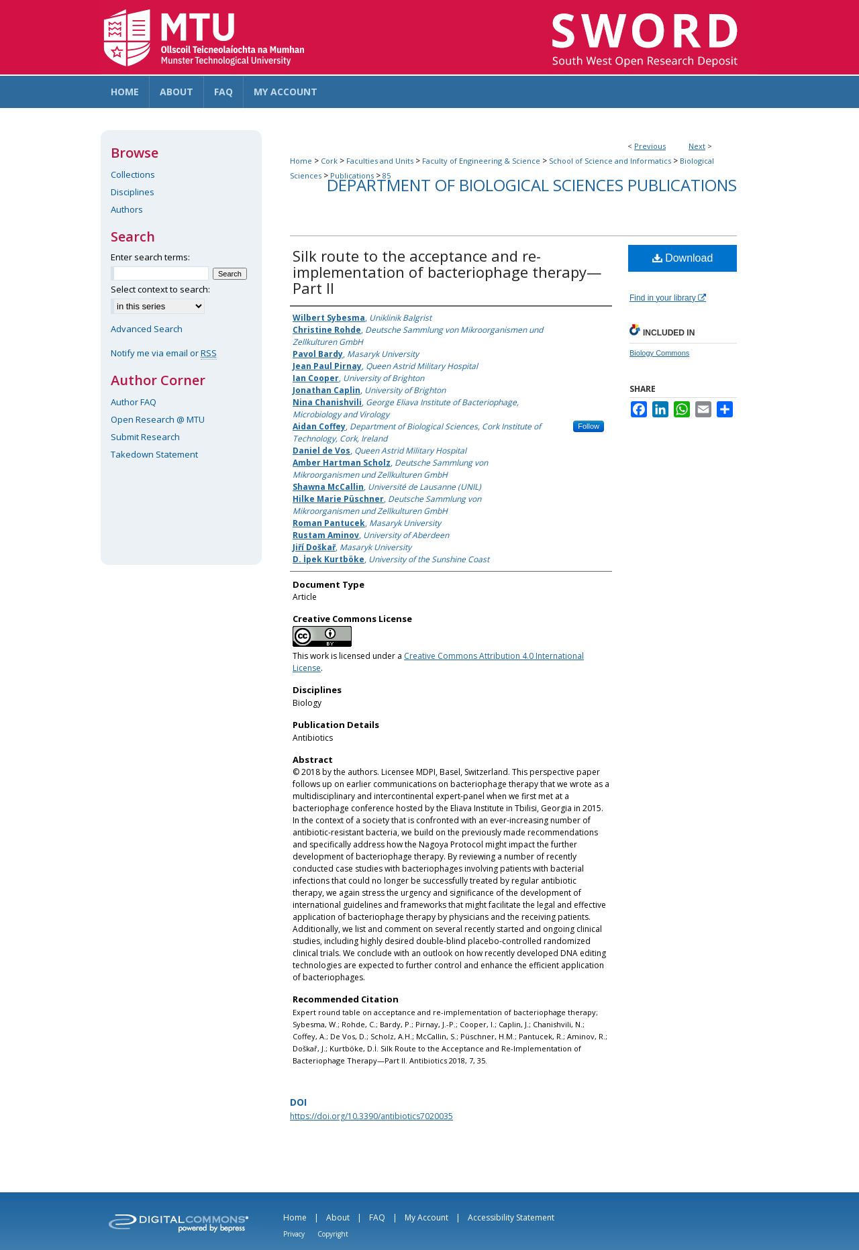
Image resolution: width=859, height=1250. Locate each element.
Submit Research (145, 437)
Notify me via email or (164, 353)
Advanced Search (147, 329)
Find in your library (667, 298)
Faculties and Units (379, 161)
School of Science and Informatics (610, 161)
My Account (426, 1217)
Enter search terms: (150, 257)
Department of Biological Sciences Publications (532, 185)
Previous (650, 146)
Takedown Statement (154, 454)
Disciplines (132, 192)
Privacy (294, 1234)
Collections (133, 174)
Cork (329, 161)
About (338, 1217)
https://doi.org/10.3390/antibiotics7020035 (371, 1116)
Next (697, 146)
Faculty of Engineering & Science (481, 161)
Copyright (332, 1234)
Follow (588, 426)
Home (301, 161)
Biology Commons (659, 353)
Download (682, 258)
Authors (127, 209)
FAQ (377, 1217)
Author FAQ (133, 402)
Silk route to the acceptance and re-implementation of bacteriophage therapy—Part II (447, 272)
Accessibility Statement (511, 1217)
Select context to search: (160, 289)
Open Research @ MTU (158, 419)
